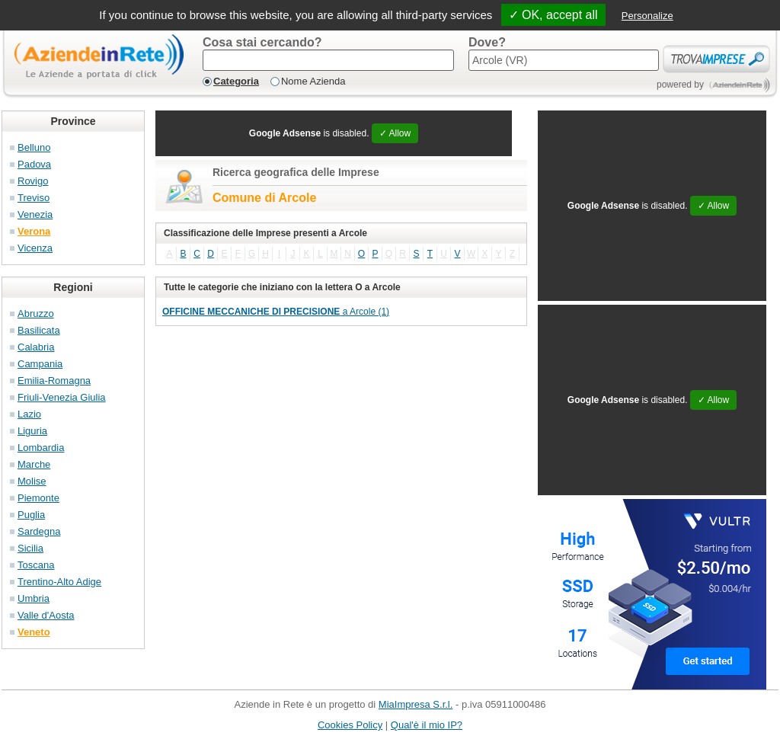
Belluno (34, 147)
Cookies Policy (350, 725)
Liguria (32, 431)
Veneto (34, 632)
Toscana (36, 565)
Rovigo (33, 181)
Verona (34, 231)
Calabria (36, 347)
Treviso (34, 197)
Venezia (35, 214)
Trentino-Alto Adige (59, 581)
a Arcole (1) (275, 311)
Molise (32, 481)
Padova (34, 164)
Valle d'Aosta (46, 615)
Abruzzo (36, 313)
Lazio (29, 414)
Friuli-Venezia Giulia (62, 397)
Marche (34, 464)
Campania (40, 364)
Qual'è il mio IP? (426, 725)
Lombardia (41, 447)
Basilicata (39, 330)
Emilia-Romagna (54, 380)
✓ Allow (395, 133)
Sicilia (30, 548)
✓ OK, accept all (553, 14)
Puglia (31, 514)
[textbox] (328, 60)
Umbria (34, 598)
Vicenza (35, 248)
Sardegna (39, 531)
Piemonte (38, 498)
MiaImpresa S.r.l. (416, 704)
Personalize (647, 15)
